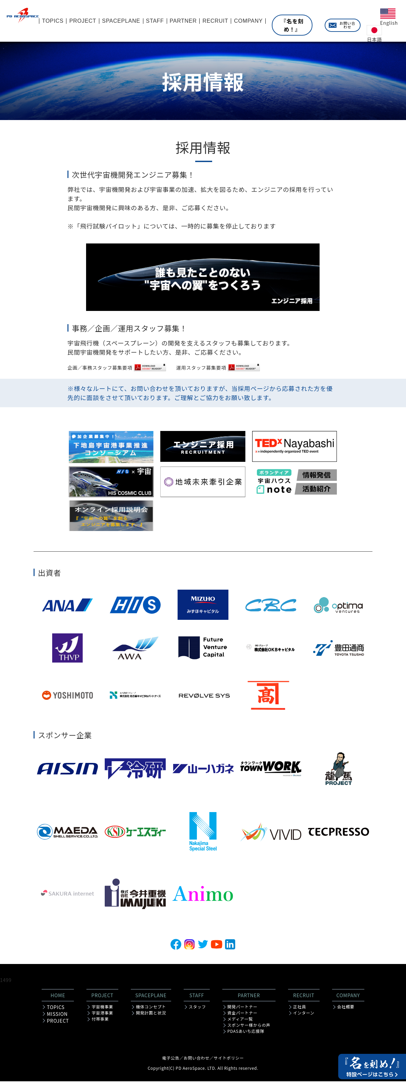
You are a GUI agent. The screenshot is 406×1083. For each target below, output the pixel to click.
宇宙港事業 (102, 1014)
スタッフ (197, 1008)
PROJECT (58, 1022)
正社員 (299, 1008)
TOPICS (55, 1008)
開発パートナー (242, 1008)
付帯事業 (100, 1021)
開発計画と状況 (151, 1014)
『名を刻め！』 (292, 25)
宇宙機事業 (102, 1008)
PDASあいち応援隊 (245, 1033)
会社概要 (345, 1008)
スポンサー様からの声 (248, 1027)
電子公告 (170, 1059)
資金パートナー (242, 1014)
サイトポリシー (229, 1059)
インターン (303, 1014)
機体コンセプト (151, 1008)
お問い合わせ (348, 24)
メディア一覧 (240, 1021)
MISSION (57, 1015)
